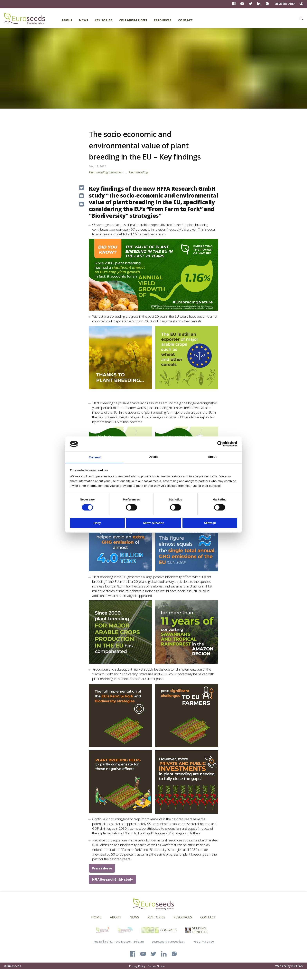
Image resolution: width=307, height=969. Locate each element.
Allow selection (153, 523)
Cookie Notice (156, 966)
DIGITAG (297, 966)
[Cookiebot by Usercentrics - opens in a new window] (220, 444)
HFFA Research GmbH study (112, 879)
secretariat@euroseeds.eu (168, 941)
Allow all (210, 523)
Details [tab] (153, 457)
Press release (102, 868)
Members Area (284, 3)
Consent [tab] (95, 457)
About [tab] (212, 457)
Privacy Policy (137, 966)
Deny (97, 523)
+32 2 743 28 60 (203, 941)
